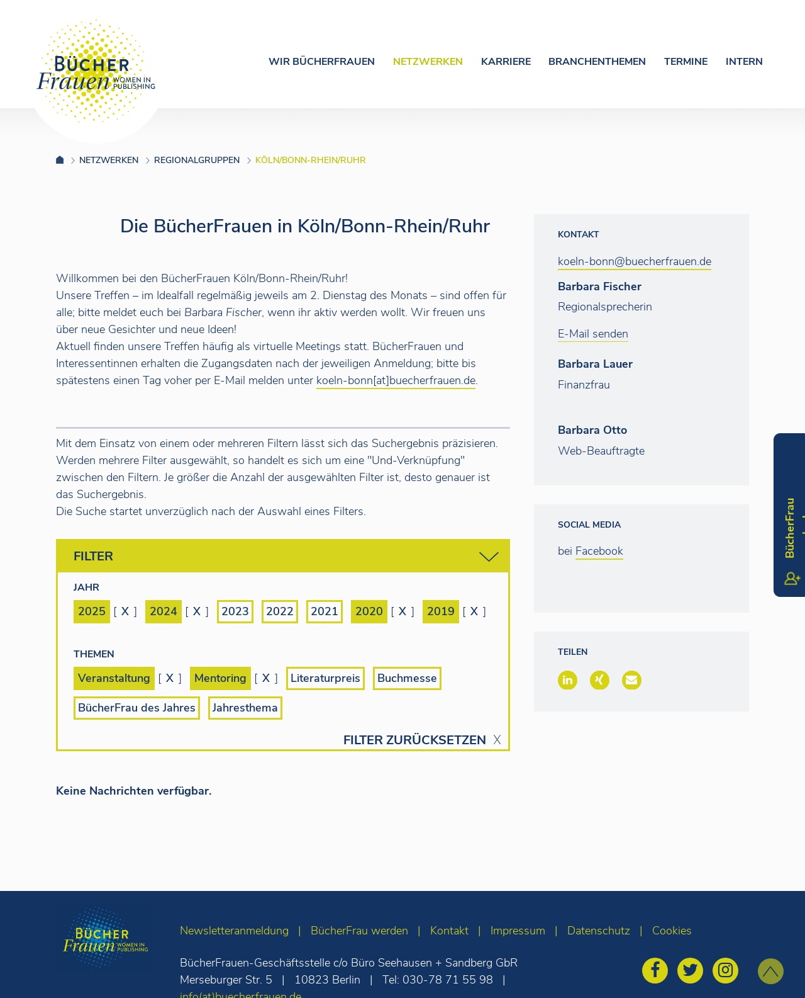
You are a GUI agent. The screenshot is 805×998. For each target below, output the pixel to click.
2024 (163, 611)
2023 (235, 611)
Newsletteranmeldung (234, 930)
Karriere (506, 62)
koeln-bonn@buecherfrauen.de (634, 261)
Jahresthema (245, 707)
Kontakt (449, 930)
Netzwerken (428, 62)
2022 (280, 611)
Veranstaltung (114, 678)
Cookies (672, 930)
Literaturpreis (325, 678)
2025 (92, 611)
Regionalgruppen (197, 160)
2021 (324, 611)
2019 (441, 611)
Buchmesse (407, 678)
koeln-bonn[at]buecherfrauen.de (395, 380)
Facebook (599, 551)
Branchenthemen (597, 62)
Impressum (518, 930)
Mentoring (220, 678)
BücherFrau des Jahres (137, 707)
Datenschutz (598, 930)
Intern (744, 62)
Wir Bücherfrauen (322, 62)
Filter (286, 557)
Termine (686, 62)
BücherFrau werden (359, 930)
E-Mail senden (593, 333)
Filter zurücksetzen (414, 740)
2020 (369, 611)
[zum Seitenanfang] (771, 971)
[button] (567, 680)
